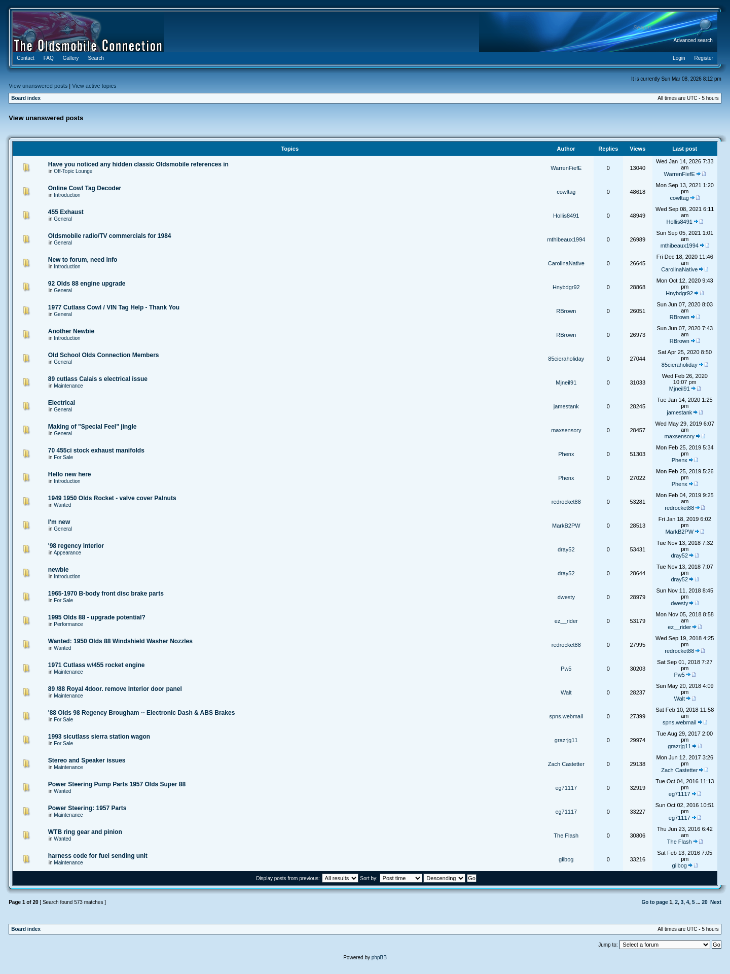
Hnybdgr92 (566, 287)
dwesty (566, 597)
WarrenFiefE (566, 168)
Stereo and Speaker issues (87, 760)
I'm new (59, 522)
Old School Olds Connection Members (103, 355)
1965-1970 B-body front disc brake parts (106, 593)
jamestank (566, 406)
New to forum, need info (83, 259)
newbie (58, 569)
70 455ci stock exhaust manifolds (96, 450)
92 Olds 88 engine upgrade (87, 283)
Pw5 (566, 669)
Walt (566, 692)
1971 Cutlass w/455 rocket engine (96, 665)
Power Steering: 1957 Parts (87, 808)
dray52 (566, 549)
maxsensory (566, 430)
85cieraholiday (566, 359)
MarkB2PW (566, 526)
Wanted (62, 505)
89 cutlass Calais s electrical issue (98, 378)
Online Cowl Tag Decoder (84, 188)
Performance (68, 624)
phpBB (379, 957)
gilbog (566, 859)
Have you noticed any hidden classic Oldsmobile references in (138, 164)
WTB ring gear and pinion (85, 832)
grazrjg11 (566, 740)
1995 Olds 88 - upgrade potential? (96, 617)
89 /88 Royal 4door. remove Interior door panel (115, 688)
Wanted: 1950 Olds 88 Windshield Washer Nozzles (120, 641)
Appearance (67, 552)
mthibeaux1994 (566, 239)
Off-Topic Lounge (73, 171)
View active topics (94, 86)
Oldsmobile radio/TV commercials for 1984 (109, 235)
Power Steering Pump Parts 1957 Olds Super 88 (117, 784)
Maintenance (68, 386)
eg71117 (566, 788)
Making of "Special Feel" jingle (92, 426)
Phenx (566, 454)
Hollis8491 (566, 216)
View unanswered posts (38, 86)
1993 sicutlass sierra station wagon (99, 736)
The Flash (566, 835)
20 (704, 902)
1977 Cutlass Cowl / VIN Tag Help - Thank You (113, 307)
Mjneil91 (566, 382)
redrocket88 (566, 502)
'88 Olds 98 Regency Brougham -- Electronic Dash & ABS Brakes (141, 712)
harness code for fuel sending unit (98, 855)
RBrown (566, 311)
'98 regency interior (76, 545)
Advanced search (693, 40)
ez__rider (566, 621)
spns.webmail (566, 716)
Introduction (67, 195)
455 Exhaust (66, 212)
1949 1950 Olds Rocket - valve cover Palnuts (112, 498)
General (63, 219)
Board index (26, 98)
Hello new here (69, 474)
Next (715, 902)
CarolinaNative (566, 263)
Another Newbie (71, 331)
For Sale (63, 457)
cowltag (566, 192)
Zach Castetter (566, 764)
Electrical (61, 402)
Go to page (654, 902)
